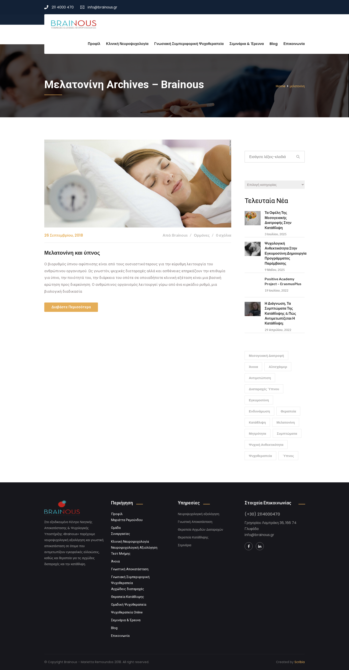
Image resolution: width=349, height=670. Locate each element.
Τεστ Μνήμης (120, 554)
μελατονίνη (297, 86)
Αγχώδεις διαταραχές (127, 589)
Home (280, 86)
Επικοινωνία (294, 43)
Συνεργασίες (120, 534)
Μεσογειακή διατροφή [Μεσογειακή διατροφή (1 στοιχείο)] (266, 355)
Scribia (299, 662)
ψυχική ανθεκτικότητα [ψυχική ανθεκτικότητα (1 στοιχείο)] (266, 445)
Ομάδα (116, 528)
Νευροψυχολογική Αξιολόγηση (134, 548)
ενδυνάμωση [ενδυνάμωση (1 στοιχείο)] (259, 411)
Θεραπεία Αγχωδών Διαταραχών (200, 529)
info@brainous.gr (98, 7)
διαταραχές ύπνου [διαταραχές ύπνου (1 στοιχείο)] (264, 389)
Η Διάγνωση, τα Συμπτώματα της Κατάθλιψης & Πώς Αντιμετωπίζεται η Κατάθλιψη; (280, 313)
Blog (274, 43)
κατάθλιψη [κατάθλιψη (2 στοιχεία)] (257, 422)
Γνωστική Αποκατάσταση (129, 569)
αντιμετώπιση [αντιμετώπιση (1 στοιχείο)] (260, 378)
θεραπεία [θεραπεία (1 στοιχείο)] (288, 411)
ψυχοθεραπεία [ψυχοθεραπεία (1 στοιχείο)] (260, 456)
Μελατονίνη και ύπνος (72, 252)
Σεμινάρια (184, 545)
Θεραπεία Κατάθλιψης (127, 597)
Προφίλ (94, 43)
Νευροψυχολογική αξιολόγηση (198, 514)
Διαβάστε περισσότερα (71, 307)
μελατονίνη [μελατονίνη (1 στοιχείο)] (285, 422)
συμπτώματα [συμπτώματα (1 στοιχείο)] (287, 433)
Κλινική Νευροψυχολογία (127, 43)
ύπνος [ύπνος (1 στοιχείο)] (288, 456)
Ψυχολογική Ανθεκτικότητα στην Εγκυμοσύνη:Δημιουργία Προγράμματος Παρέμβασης (285, 253)
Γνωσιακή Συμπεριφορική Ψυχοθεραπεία (189, 43)
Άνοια (115, 561)
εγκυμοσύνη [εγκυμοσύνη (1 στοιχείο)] (259, 400)
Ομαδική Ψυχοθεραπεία (128, 605)
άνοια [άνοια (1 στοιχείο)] (253, 367)
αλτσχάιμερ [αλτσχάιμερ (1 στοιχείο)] (278, 367)
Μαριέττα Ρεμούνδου (127, 520)
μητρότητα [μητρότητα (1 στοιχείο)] (257, 433)
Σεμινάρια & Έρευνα (246, 43)
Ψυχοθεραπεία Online (127, 612)
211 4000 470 (59, 7)
